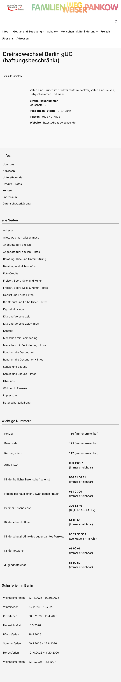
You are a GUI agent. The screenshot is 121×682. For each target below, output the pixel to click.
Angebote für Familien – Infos (21, 251)
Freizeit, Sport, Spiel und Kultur (22, 280)
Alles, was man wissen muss (21, 237)
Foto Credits (10, 273)
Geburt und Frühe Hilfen (18, 294)
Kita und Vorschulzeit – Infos (21, 323)
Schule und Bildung (15, 366)
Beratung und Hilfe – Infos (19, 266)
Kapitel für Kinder (14, 309)
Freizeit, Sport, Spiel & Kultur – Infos (25, 287)
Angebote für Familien (17, 244)
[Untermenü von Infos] (9, 31)
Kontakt (8, 330)
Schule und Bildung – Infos (19, 373)
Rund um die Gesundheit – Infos (23, 359)
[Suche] (104, 21)
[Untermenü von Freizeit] (111, 31)
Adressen (9, 230)
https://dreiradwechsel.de (59, 122)
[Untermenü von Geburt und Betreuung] (43, 31)
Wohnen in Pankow (15, 388)
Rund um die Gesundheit (18, 352)
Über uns (9, 381)
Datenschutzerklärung (16, 402)
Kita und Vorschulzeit (16, 316)
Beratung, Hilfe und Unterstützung (24, 259)
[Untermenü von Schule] (57, 31)
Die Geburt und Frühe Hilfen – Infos (25, 302)
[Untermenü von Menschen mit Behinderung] (97, 31)
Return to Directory (12, 76)
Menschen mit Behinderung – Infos (24, 345)
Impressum (10, 395)
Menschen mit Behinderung (20, 338)
